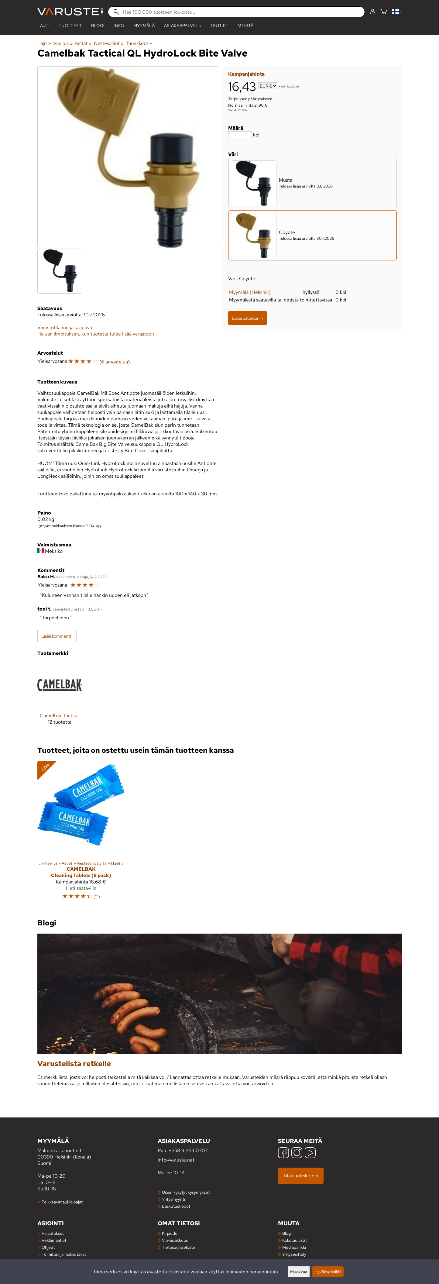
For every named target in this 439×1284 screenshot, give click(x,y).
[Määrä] (240, 134)
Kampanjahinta (246, 74)
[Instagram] (296, 1153)
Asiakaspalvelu (182, 25)
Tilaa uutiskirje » (301, 1175)
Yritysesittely (294, 1254)
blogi (98, 25)
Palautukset (53, 1233)
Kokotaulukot (294, 1240)
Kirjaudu (169, 1233)
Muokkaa (298, 1272)
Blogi (287, 1233)
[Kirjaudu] (373, 11)
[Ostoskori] (383, 12)
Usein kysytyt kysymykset (186, 1192)
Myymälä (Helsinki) (250, 292)
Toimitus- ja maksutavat (64, 1254)
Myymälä (144, 25)
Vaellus (63, 43)
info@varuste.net (176, 1160)
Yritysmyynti (173, 1199)
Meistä (245, 25)
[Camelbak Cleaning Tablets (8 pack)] (81, 833)
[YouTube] (310, 1153)
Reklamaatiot (54, 1240)
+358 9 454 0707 (188, 1150)
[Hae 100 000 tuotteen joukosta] (236, 11)
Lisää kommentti (56, 636)
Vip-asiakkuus (175, 1240)
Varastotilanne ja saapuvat (65, 327)
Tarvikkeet (139, 43)
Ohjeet (48, 1247)
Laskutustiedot (176, 1206)
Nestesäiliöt (109, 43)
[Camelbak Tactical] (59, 698)
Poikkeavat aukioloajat (62, 1202)
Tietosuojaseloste (178, 1247)
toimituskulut (290, 86)
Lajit (43, 25)
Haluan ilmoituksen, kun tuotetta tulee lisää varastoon (95, 334)
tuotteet (70, 25)
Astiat (83, 43)
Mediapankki (294, 1247)
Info (119, 25)
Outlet (219, 25)
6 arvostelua (114, 362)
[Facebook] (283, 1153)
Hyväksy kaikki (327, 1272)
